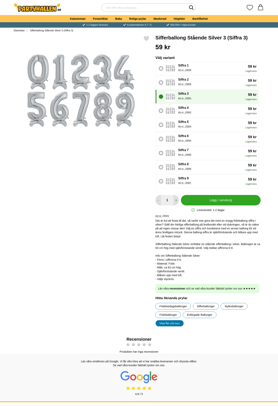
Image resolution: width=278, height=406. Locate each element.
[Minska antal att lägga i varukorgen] (158, 200)
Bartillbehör (200, 18)
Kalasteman (78, 18)
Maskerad (159, 18)
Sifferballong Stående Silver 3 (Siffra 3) (51, 30)
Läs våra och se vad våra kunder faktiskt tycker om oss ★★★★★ (207, 288)
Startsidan (19, 30)
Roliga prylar (137, 18)
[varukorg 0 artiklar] (260, 8)
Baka (118, 18)
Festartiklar (100, 18)
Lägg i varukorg (220, 200)
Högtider (179, 18)
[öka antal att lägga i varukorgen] (176, 200)
